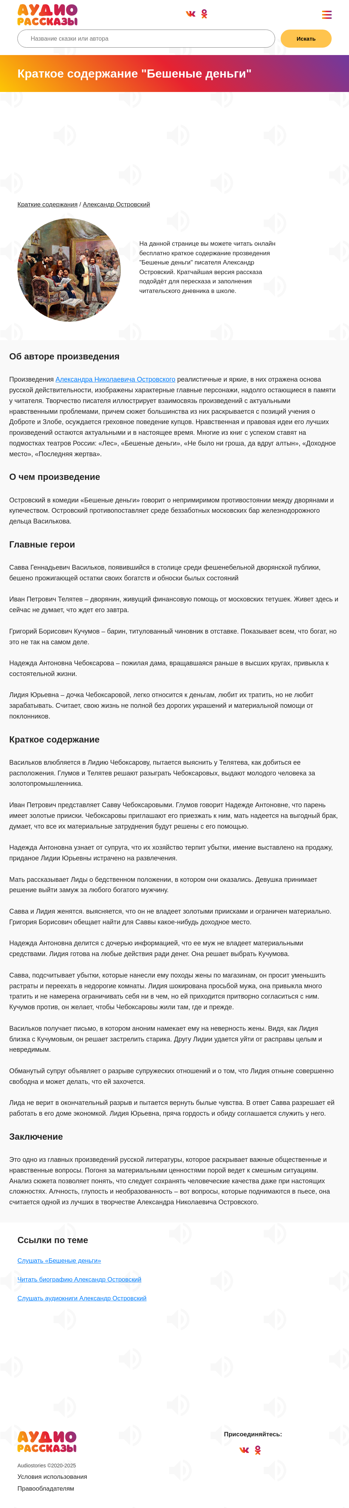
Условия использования (52, 1476)
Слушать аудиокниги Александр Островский (82, 1298)
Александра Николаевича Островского (115, 379)
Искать (306, 38)
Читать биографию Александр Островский (79, 1279)
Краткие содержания (47, 204)
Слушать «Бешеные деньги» (59, 1260)
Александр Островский (116, 204)
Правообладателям (45, 1488)
